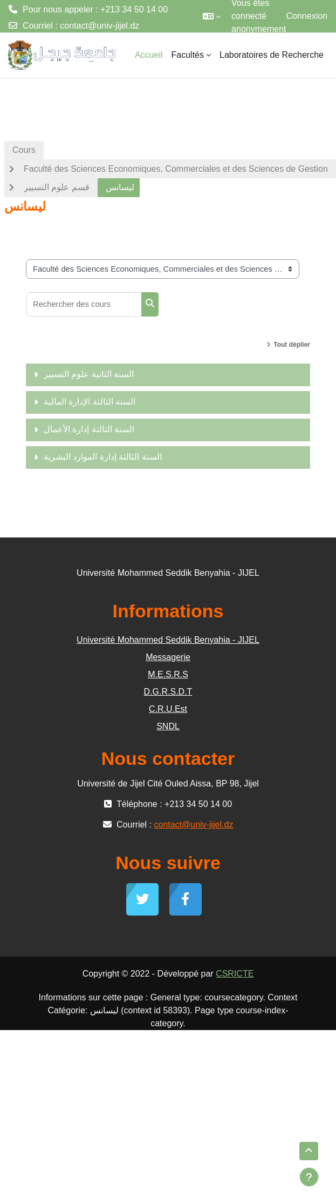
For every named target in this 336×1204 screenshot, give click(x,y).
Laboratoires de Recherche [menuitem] (272, 54)
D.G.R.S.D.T (168, 691)
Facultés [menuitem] (188, 54)
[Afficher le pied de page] (309, 1177)
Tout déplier (291, 344)
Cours (24, 149)
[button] (211, 16)
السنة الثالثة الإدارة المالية (89, 401)
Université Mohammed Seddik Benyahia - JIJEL (168, 639)
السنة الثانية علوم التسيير (89, 374)
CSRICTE (234, 973)
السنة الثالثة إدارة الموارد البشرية (103, 456)
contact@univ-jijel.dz (99, 25)
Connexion (307, 16)
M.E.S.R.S (168, 674)
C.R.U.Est (168, 709)
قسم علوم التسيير (57, 187)
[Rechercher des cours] (84, 304)
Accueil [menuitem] (149, 54)
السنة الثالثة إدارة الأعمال (89, 429)
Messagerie (168, 657)
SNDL (168, 726)
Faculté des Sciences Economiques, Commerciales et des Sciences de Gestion (176, 168)
